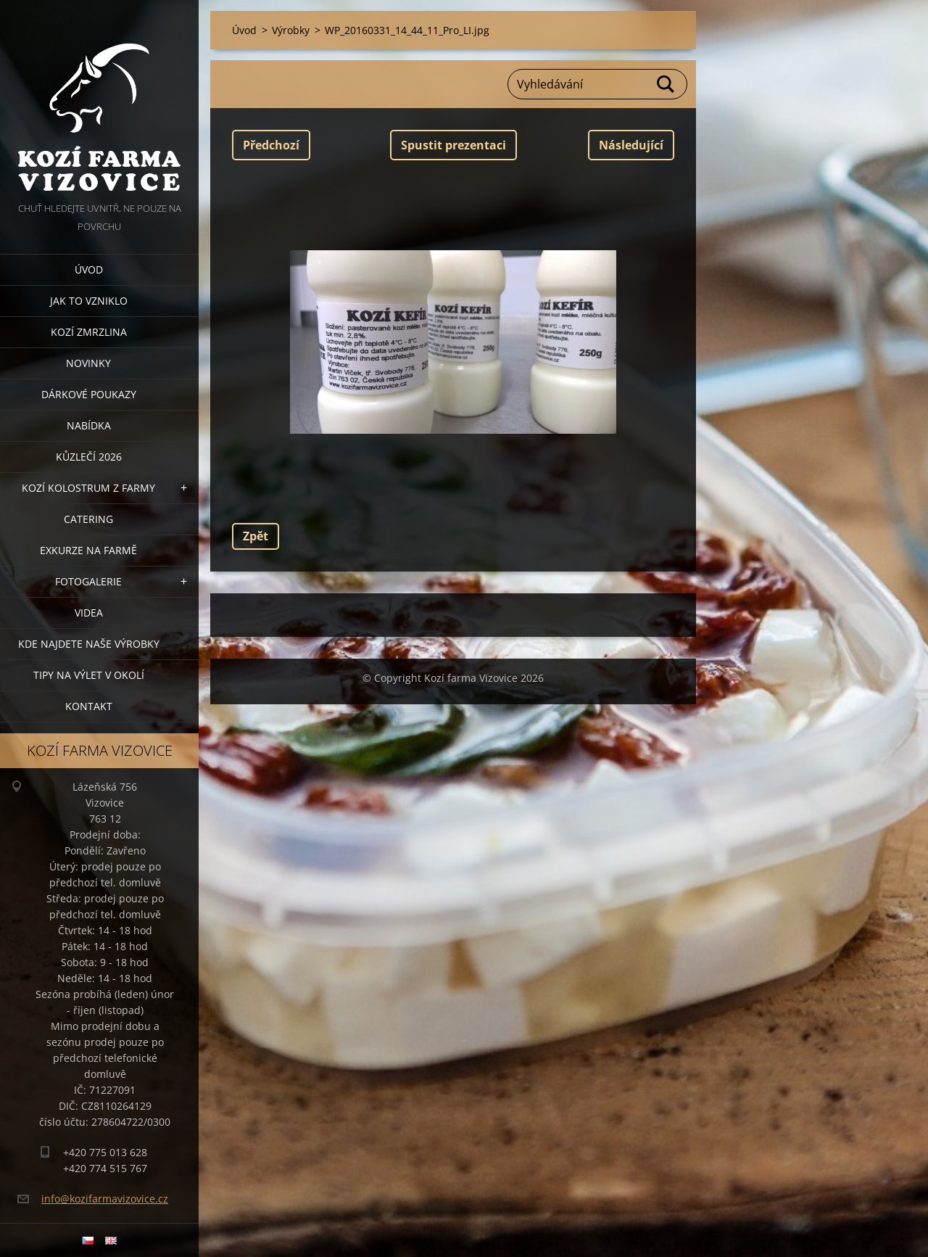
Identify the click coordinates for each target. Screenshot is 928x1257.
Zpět (255, 536)
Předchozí (271, 145)
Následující (631, 145)
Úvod (89, 269)
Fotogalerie (88, 581)
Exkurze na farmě (88, 550)
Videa (89, 612)
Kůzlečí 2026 (89, 456)
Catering (88, 519)
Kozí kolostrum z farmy (88, 488)
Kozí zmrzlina (89, 332)
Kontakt (88, 706)
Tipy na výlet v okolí (88, 675)
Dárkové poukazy (88, 394)
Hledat (666, 84)
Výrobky (291, 30)
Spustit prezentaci (453, 145)
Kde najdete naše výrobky (89, 644)
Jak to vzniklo (89, 301)
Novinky (88, 363)
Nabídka (89, 425)
